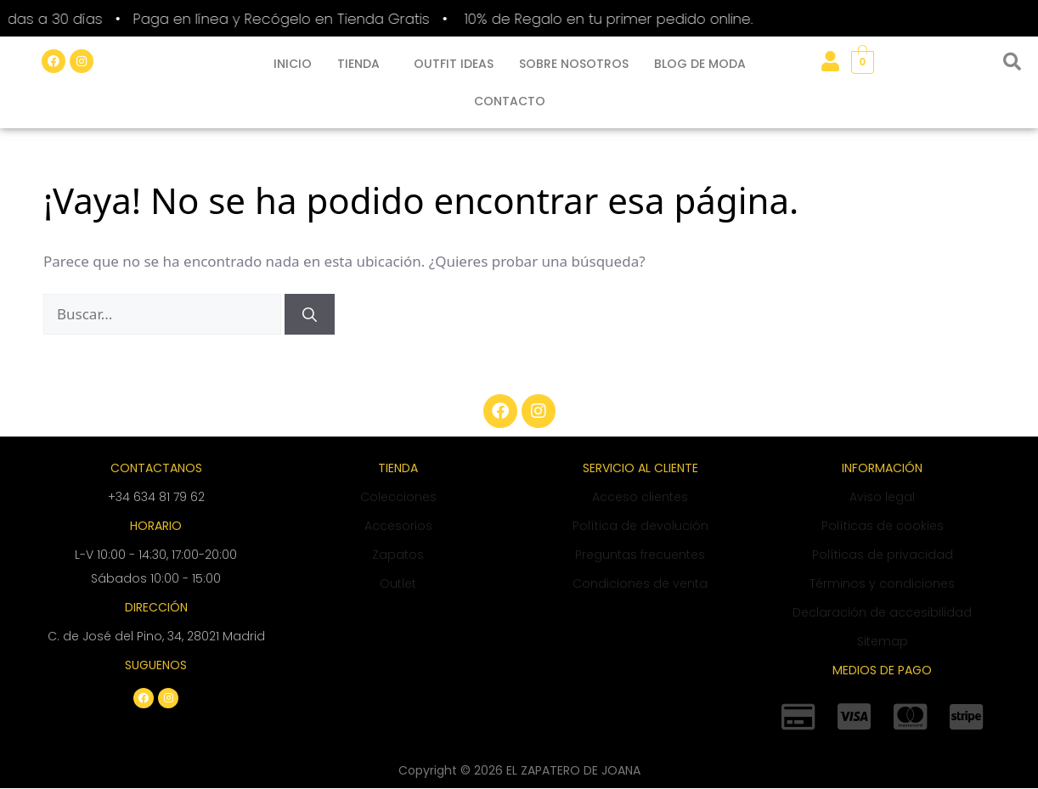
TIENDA (358, 63)
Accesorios (398, 525)
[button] (362, 63)
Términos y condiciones (882, 583)
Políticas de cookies (882, 525)
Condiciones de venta (640, 583)
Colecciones (398, 496)
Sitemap (882, 641)
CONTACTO (509, 101)
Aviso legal (882, 496)
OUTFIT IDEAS (454, 63)
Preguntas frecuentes (640, 554)
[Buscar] (310, 314)
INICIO (293, 63)
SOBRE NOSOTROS (574, 63)
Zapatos (398, 554)
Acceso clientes (640, 496)
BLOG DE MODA (700, 63)
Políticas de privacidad (882, 554)
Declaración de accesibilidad (882, 612)
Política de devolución (640, 525)
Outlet (398, 583)
